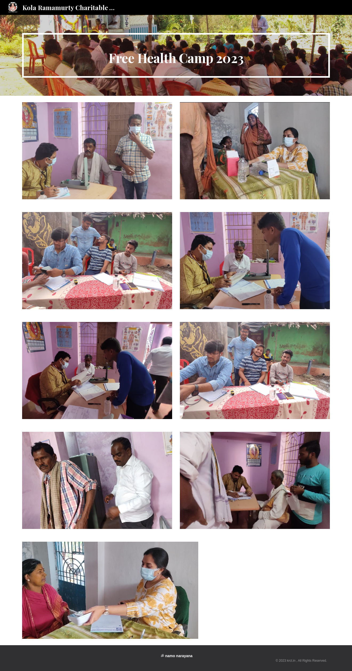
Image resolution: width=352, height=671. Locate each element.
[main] (176, 55)
